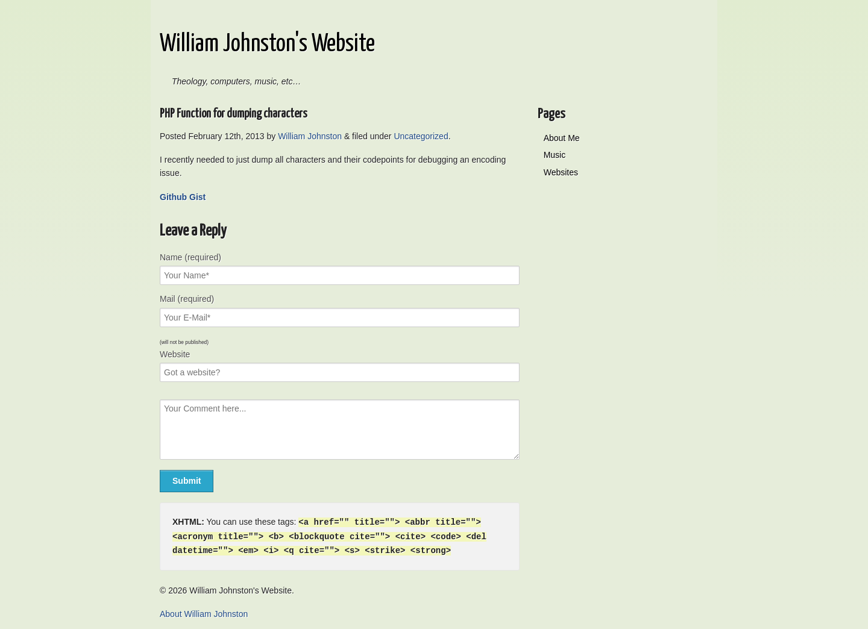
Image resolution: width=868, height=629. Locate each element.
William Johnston (310, 136)
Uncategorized (421, 136)
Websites (561, 172)
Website (175, 354)
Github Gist (183, 197)
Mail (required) (187, 299)
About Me (562, 138)
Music (555, 155)
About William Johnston (204, 612)
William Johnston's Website (267, 44)
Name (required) (190, 257)
